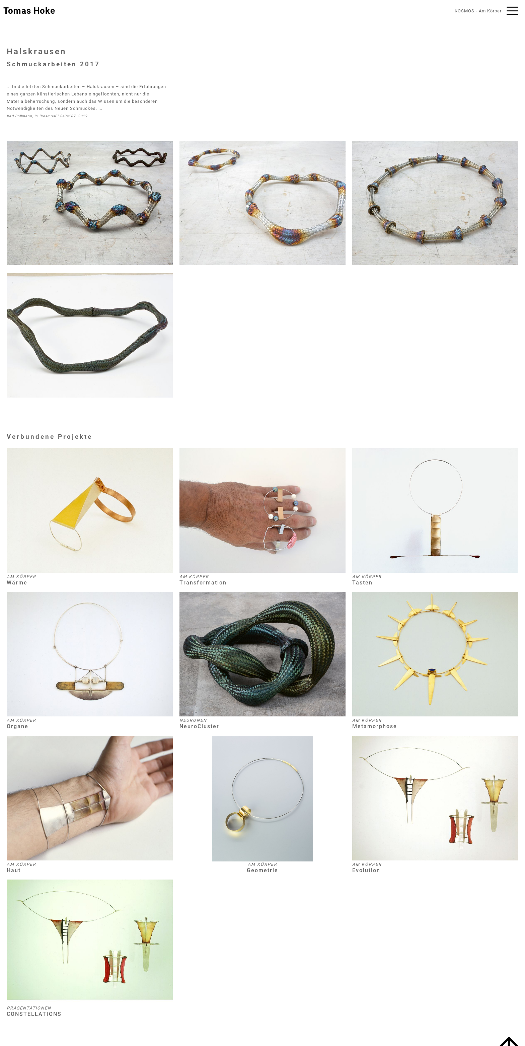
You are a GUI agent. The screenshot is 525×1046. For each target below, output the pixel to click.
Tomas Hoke (29, 11)
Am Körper (490, 10)
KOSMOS (464, 10)
